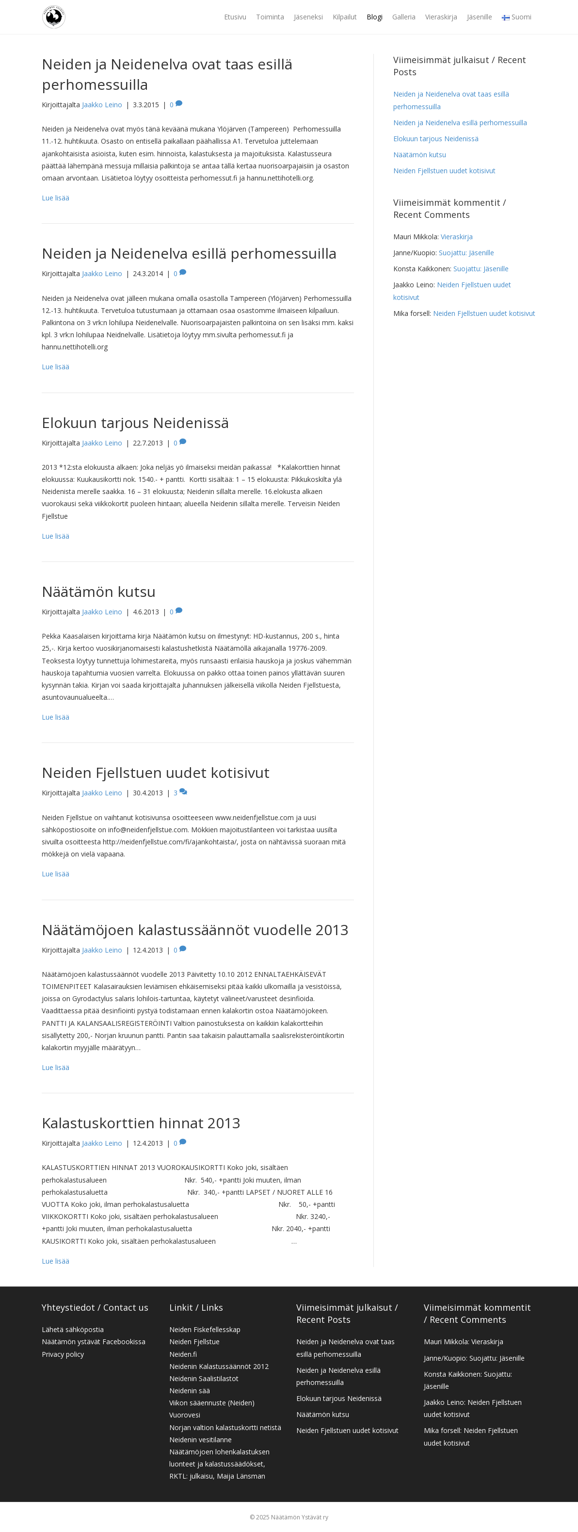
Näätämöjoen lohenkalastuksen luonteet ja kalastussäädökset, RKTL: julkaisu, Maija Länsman (219, 1464)
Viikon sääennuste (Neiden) (212, 1402)
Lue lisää (55, 197)
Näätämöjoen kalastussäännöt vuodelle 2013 (195, 929)
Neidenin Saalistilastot (204, 1378)
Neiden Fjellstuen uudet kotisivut (156, 772)
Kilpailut (345, 16)
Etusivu (235, 16)
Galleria (404, 16)
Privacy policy (63, 1354)
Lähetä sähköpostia (73, 1329)
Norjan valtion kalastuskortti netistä (225, 1427)
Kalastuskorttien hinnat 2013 (141, 1123)
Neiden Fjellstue (194, 1341)
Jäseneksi (308, 16)
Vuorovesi (184, 1414)
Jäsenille (479, 16)
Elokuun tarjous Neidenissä (135, 422)
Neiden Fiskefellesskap (205, 1329)
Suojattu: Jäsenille (466, 252)
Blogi (375, 16)
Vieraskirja (441, 16)
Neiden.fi (183, 1354)
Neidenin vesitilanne (200, 1439)
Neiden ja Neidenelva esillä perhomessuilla (189, 253)
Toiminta (270, 16)
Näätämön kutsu (99, 591)
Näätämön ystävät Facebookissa (93, 1341)
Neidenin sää (189, 1390)
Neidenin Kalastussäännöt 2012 (219, 1366)
